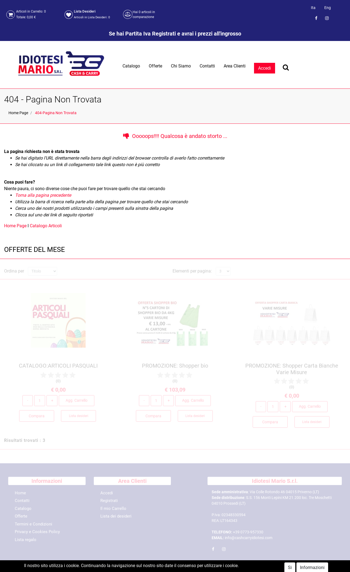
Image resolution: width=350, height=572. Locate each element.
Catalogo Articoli (46, 225)
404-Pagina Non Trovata (56, 113)
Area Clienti (235, 66)
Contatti (207, 66)
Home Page (18, 113)
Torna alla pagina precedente (43, 195)
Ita (313, 7)
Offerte (155, 66)
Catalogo (131, 66)
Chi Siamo (181, 66)
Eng (327, 7)
